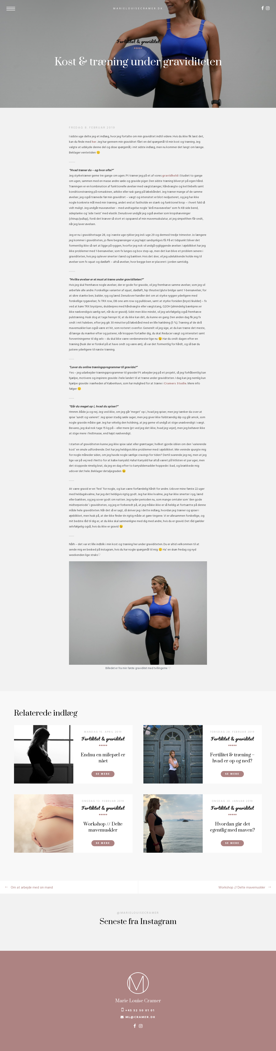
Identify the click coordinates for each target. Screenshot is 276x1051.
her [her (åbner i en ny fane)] (94, 141)
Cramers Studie (175, 383)
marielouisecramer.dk (138, 8)
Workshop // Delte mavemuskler (241, 887)
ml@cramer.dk (140, 1017)
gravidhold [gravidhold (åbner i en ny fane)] (170, 175)
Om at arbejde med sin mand (32, 887)
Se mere (103, 774)
